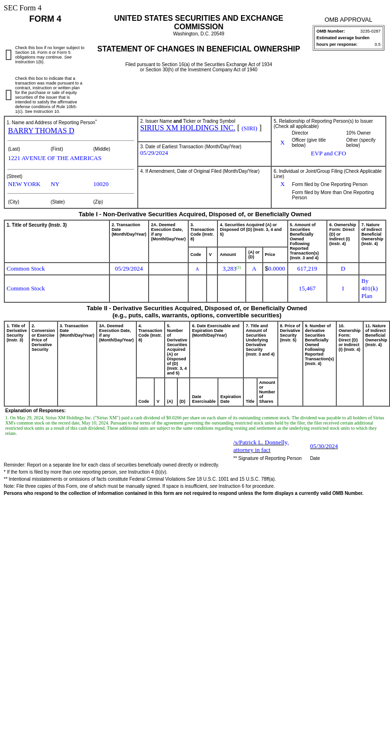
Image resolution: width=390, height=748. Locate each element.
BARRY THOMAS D (41, 131)
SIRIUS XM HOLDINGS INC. (187, 128)
